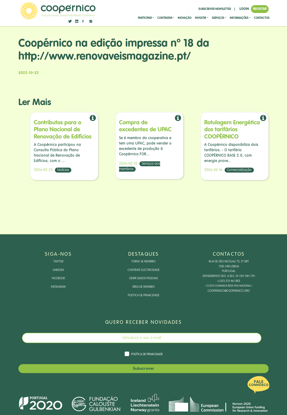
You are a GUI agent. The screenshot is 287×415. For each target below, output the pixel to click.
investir (200, 18)
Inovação (184, 18)
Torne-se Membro (144, 262)
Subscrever (143, 372)
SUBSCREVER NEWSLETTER (214, 9)
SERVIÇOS (218, 18)
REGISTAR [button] (260, 9)
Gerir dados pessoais (143, 280)
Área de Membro (144, 289)
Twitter (58, 262)
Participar (145, 18)
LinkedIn (58, 271)
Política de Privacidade (144, 298)
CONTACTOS (262, 18)
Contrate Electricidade (143, 271)
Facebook (58, 280)
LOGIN (244, 9)
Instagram (58, 289)
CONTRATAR (164, 18)
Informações (239, 18)
